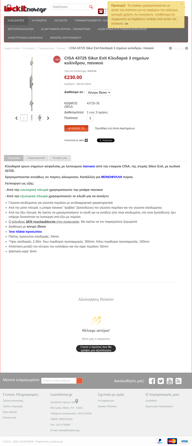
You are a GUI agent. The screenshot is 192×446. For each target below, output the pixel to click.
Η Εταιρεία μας (106, 400)
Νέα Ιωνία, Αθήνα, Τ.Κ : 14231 (66, 407)
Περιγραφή (14, 157)
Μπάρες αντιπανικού (66, 37)
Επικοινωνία (9, 417)
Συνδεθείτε (151, 400)
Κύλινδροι (39, 20)
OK (126, 23)
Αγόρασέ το (76, 128)
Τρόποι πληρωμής (13, 406)
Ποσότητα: (71, 118)
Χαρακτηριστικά (36, 157)
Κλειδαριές (16, 20)
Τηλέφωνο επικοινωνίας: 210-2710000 (71, 413)
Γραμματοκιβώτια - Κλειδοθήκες (99, 20)
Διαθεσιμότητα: (74, 112)
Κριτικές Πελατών (107, 406)
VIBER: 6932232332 (61, 419)
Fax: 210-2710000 (60, 424)
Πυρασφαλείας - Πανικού (52, 48)
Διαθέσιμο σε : (74, 92)
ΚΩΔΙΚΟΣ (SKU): (70, 105)
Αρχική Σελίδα (12, 48)
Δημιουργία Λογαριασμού (159, 406)
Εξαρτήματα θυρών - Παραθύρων (65, 29)
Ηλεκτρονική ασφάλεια (25, 37)
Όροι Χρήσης (10, 412)
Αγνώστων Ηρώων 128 (64, 402)
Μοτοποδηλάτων (21, 29)
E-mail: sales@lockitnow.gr (65, 430)
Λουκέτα (60, 20)
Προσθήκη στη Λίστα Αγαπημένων (115, 128)
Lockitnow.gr (56, 441)
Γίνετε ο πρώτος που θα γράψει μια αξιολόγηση (95, 348)
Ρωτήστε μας (60, 157)
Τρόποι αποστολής (13, 400)
